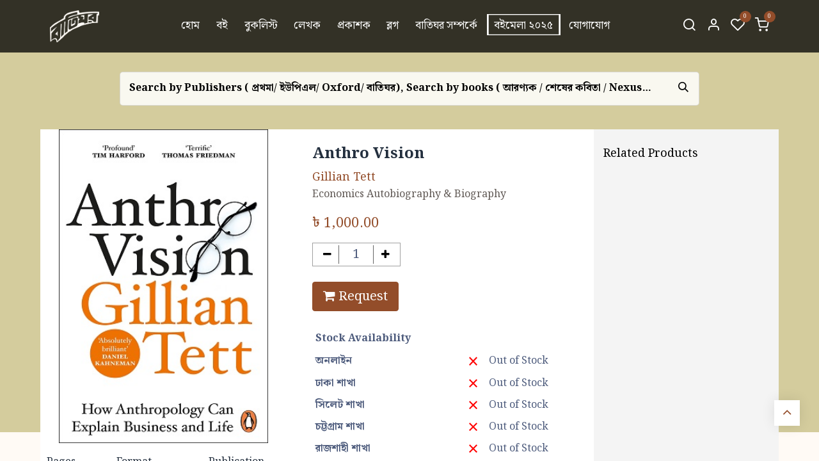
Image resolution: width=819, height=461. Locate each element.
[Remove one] (327, 254)
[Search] (689, 26)
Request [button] (355, 296)
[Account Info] (713, 26)
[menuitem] (191, 26)
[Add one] (385, 254)
